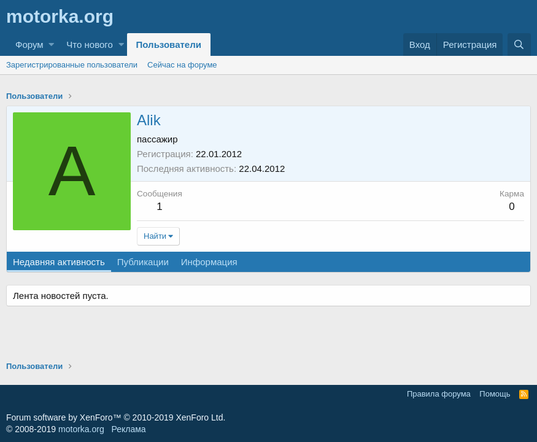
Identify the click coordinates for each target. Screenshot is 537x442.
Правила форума (439, 393)
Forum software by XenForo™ (115, 417)
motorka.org (81, 429)
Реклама (128, 429)
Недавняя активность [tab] (59, 262)
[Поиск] (519, 44)
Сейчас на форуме (182, 64)
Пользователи (168, 44)
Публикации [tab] (143, 262)
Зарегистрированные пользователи (71, 64)
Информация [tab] (209, 262)
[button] (51, 44)
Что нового (89, 44)
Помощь (494, 393)
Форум (29, 44)
